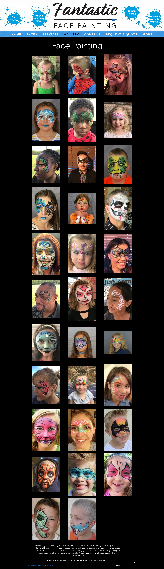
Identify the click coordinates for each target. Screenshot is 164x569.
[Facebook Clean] (135, 563)
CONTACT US (119, 565)
